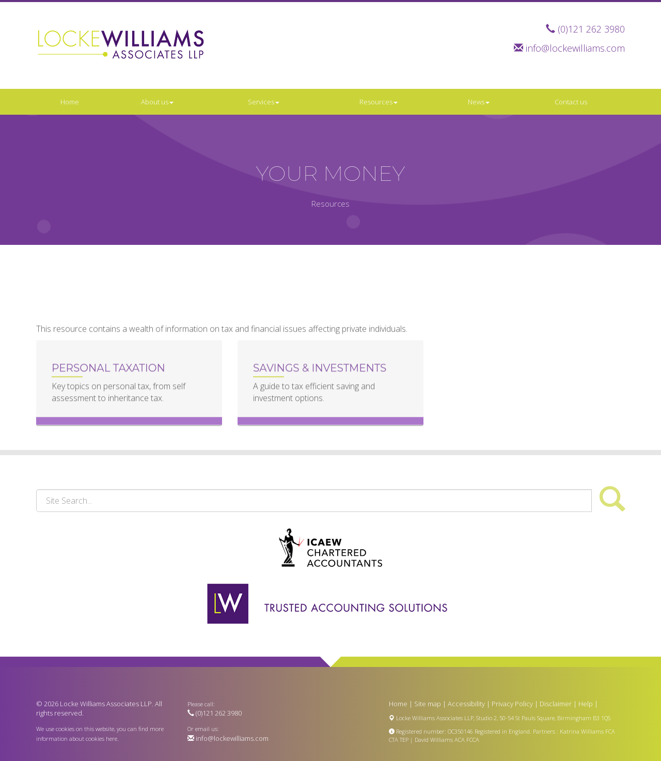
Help (585, 703)
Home (69, 101)
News (479, 101)
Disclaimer (556, 703)
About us (157, 101)
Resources (378, 101)
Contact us (571, 101)
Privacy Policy (512, 703)
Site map (427, 703)
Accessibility (466, 703)
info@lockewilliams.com (575, 48)
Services (263, 101)
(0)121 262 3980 (591, 29)
